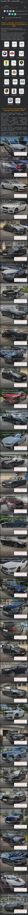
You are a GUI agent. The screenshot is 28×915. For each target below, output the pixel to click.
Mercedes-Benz (6, 85)
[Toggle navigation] (25, 7)
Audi (14, 48)
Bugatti (12, 57)
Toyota (21, 95)
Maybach (14, 76)
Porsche (6, 95)
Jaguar (13, 66)
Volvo (18, 104)
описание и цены (20, 153)
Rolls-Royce (14, 95)
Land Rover (6, 76)
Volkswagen (10, 104)
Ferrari (6, 66)
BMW (5, 57)
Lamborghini (21, 66)
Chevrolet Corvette (21, 57)
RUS (22, 2)
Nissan (22, 85)
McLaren (21, 76)
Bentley (22, 48)
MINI (15, 85)
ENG (25, 2)
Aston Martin (7, 48)
